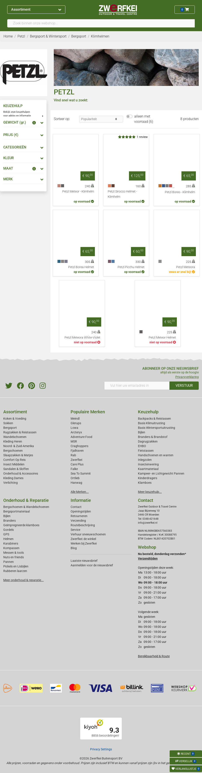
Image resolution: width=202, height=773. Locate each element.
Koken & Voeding (14, 418)
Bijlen (141, 432)
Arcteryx (76, 432)
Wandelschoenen (14, 437)
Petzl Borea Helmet (81, 267)
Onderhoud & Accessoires (20, 473)
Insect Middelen (13, 464)
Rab (73, 455)
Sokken (8, 423)
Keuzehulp (148, 411)
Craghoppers (79, 446)
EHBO (142, 446)
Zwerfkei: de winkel (83, 539)
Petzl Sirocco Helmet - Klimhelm (122, 194)
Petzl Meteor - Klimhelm (78, 191)
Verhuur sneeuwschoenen (88, 534)
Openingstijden (81, 511)
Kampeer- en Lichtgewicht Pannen (161, 473)
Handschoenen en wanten (155, 455)
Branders (9, 520)
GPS (6, 534)
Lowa (74, 427)
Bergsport (10, 427)
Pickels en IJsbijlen (15, 566)
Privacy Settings (101, 749)
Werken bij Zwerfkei (84, 543)
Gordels (8, 529)
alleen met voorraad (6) (143, 119)
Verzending (78, 520)
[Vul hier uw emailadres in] (137, 385)
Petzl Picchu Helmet (131, 267)
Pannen (8, 562)
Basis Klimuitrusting (151, 423)
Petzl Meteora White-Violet (82, 337)
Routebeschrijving (83, 525)
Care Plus (77, 464)
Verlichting (10, 482)
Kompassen (11, 548)
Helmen (8, 539)
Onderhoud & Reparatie (26, 500)
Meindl (75, 418)
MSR (74, 441)
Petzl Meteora (185, 267)
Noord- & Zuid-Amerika (18, 446)
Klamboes (145, 482)
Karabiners (10, 543)
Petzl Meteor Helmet (162, 337)
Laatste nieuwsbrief (84, 560)
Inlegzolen (145, 459)
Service (75, 529)
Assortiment (36, 9)
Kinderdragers (147, 478)
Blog (74, 548)
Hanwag (76, 482)
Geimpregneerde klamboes (21, 525)
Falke (74, 469)
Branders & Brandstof (152, 437)
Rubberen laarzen (15, 571)
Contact (76, 507)
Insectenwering (148, 464)
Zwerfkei (76, 459)
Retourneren (79, 516)
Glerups (76, 423)
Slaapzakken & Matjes (18, 455)
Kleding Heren (12, 441)
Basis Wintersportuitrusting (156, 427)
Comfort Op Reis (14, 459)
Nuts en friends (13, 557)
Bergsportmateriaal (16, 511)
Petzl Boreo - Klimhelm (180, 192)
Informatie (81, 500)
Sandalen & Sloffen (16, 469)
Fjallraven (77, 450)
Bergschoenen (13, 450)
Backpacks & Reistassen (154, 418)
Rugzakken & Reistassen (20, 432)
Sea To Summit (81, 473)
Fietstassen (146, 450)
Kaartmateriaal (148, 469)
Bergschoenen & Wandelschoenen (26, 507)
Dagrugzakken (148, 441)
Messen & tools (13, 552)
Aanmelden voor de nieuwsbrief (92, 565)
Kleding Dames (13, 478)
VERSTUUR (184, 385)
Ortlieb (75, 478)
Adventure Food (81, 437)
